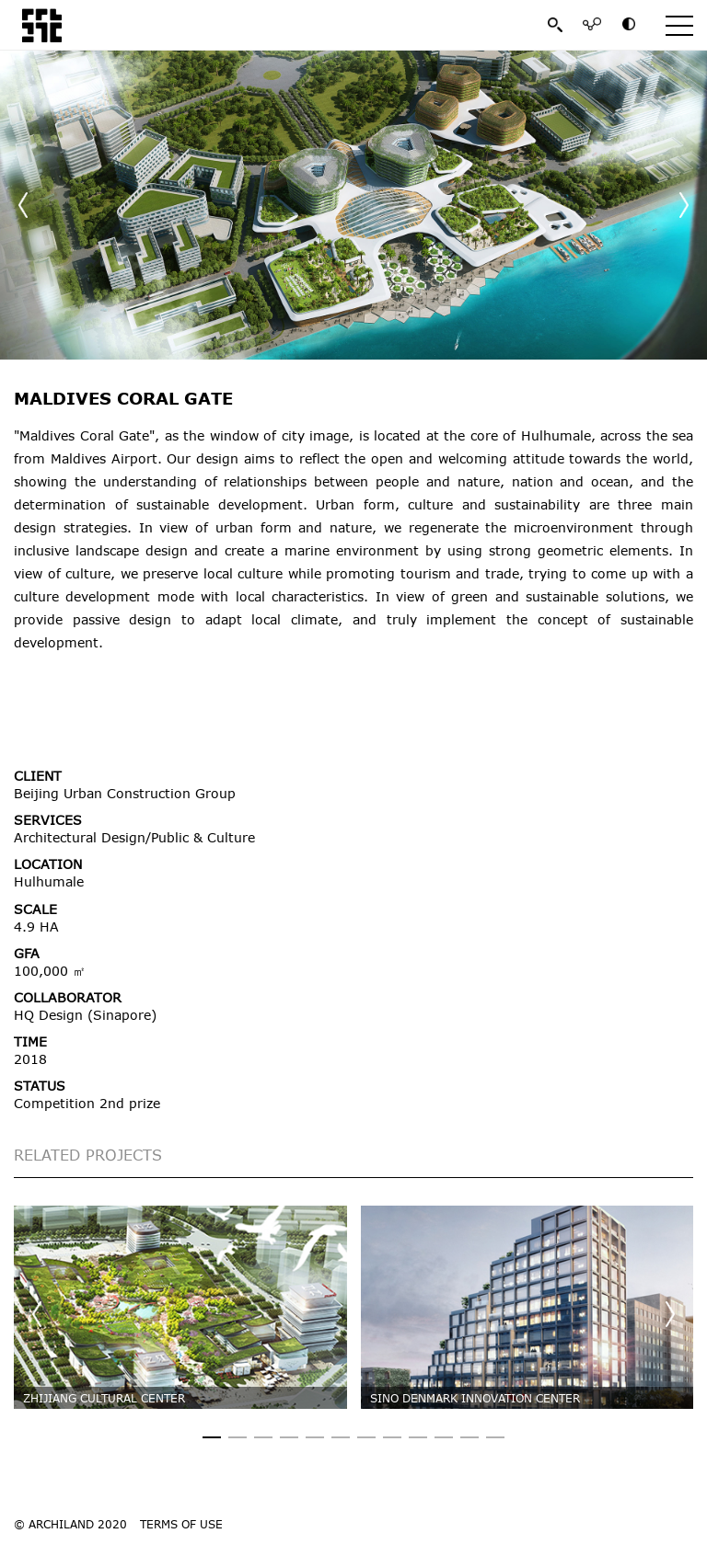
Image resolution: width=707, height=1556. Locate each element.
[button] (684, 205)
